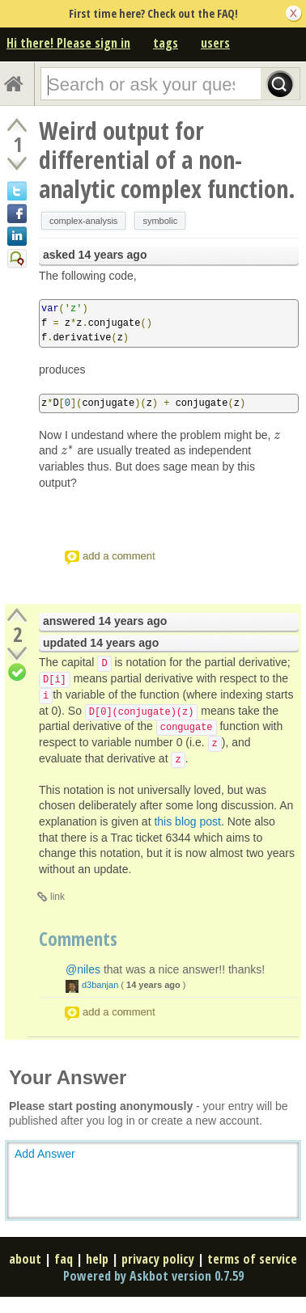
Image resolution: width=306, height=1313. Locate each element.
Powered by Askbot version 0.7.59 (153, 1276)
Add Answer (45, 1153)
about (25, 1259)
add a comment (119, 556)
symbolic (159, 221)
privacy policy (157, 1259)
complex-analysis (83, 221)
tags (165, 43)
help (97, 1259)
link (57, 896)
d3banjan (100, 985)
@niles (83, 969)
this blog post (187, 821)
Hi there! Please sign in (68, 43)
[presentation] (277, 435)
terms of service (252, 1259)
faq (63, 1259)
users (215, 43)
